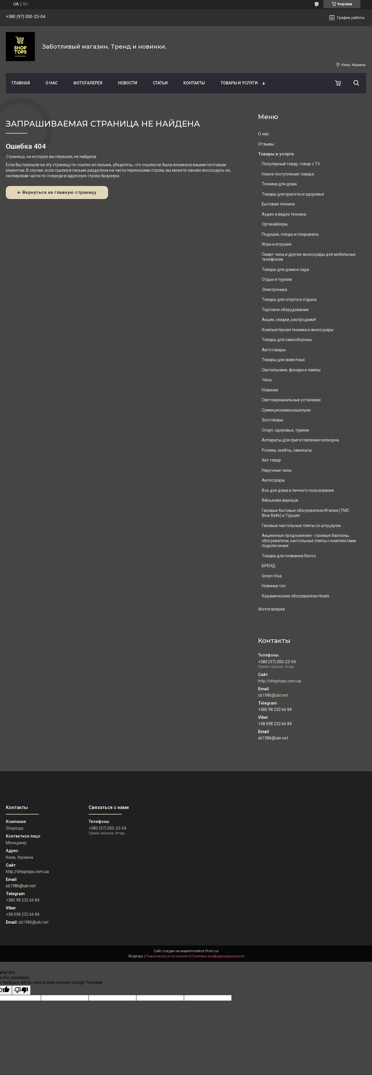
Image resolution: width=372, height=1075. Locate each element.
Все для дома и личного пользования (298, 490)
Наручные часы (276, 470)
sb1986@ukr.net (273, 695)
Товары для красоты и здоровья (293, 194)
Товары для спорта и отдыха (289, 299)
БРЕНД (269, 565)
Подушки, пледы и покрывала (290, 234)
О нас (52, 83)
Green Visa (272, 576)
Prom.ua (212, 951)
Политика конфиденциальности (217, 956)
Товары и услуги (239, 83)
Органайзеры (275, 224)
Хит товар (271, 460)
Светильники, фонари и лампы (291, 370)
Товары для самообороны (287, 339)
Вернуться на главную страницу (59, 192)
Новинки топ (274, 585)
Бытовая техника (278, 204)
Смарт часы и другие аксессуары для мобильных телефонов (309, 257)
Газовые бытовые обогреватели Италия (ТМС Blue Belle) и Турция (305, 513)
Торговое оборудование (285, 309)
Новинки (270, 390)
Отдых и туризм (277, 279)
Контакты (194, 83)
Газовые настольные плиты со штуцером (301, 525)
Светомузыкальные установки (291, 400)
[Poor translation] (21, 990)
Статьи (160, 83)
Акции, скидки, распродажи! (289, 319)
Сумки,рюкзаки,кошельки (286, 410)
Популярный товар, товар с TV (291, 164)
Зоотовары (272, 420)
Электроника (274, 289)
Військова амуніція (280, 500)
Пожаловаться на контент (167, 956)
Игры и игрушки (276, 244)
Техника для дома (279, 184)
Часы (267, 379)
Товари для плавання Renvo (289, 556)
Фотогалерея (87, 83)
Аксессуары (273, 480)
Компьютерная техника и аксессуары (297, 329)
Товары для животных (283, 359)
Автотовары (274, 349)
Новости (127, 83)
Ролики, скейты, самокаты (287, 450)
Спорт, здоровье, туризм (285, 430)
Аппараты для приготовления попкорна (300, 440)
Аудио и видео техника (284, 214)
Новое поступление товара (288, 174)
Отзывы (266, 144)
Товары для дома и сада (285, 269)
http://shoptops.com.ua (279, 681)
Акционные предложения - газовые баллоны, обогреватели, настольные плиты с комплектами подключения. (309, 540)
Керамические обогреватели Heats (295, 596)
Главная (21, 83)
